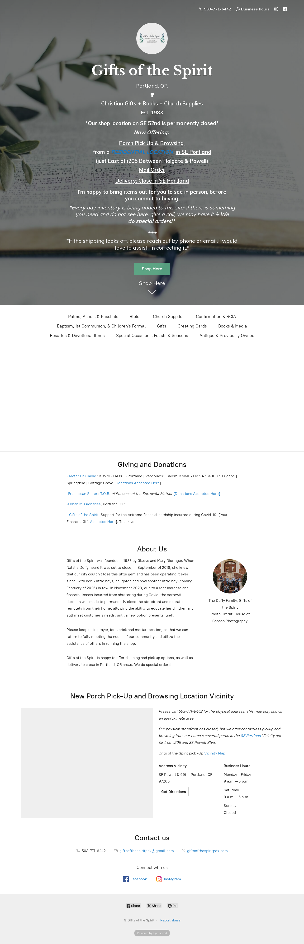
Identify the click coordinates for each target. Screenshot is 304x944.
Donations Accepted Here (138, 483)
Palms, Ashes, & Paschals (93, 316)
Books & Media (232, 326)
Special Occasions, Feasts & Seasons (152, 335)
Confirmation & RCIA (216, 316)
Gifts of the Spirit (84, 514)
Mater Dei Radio (82, 476)
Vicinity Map (214, 753)
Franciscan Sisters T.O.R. (89, 493)
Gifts (161, 326)
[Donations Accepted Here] (196, 493)
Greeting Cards (192, 326)
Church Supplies (169, 316)
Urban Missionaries (84, 504)
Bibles (136, 316)
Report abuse (170, 920)
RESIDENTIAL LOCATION (142, 152)
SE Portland (251, 735)
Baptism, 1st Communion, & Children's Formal (101, 326)
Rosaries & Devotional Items (77, 335)
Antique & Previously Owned (227, 335)
